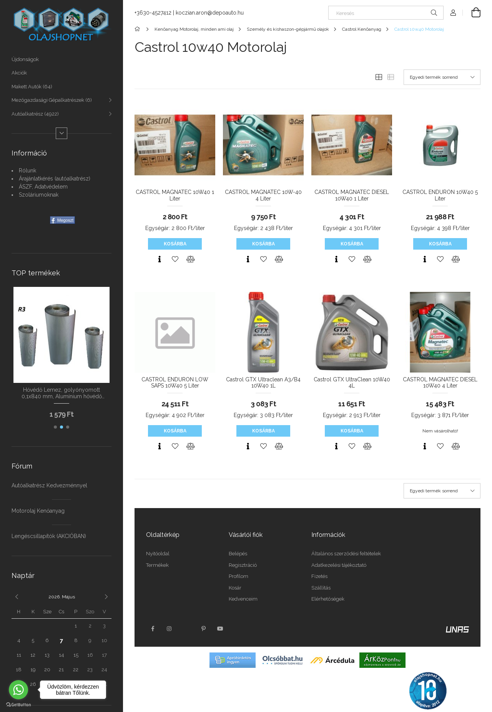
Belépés (238, 553)
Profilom (238, 576)
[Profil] (453, 13)
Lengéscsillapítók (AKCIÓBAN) (49, 536)
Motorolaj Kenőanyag (38, 511)
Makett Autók (32, 86)
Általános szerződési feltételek (346, 553)
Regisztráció (243, 565)
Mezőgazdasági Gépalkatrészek (52, 100)
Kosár (235, 588)
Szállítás (321, 588)
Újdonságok (25, 59)
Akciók (19, 73)
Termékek (157, 565)
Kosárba (175, 244)
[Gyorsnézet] (159, 259)
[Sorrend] (442, 77)
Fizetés (319, 576)
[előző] (17, 596)
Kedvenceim (243, 599)
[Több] (61, 133)
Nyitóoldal (158, 553)
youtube (220, 628)
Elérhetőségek (327, 599)
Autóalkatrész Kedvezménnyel (49, 485)
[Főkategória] (139, 29)
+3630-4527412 (153, 13)
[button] (55, 427)
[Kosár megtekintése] (471, 13)
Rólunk (27, 170)
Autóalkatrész (35, 114)
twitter (186, 628)
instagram (169, 628)
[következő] (106, 596)
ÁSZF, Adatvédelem (43, 187)
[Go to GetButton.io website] (18, 704)
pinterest (203, 628)
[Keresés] (386, 13)
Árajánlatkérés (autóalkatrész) (54, 179)
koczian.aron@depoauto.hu (210, 13)
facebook (152, 628)
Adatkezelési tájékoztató (338, 565)
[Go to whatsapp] (18, 689)
